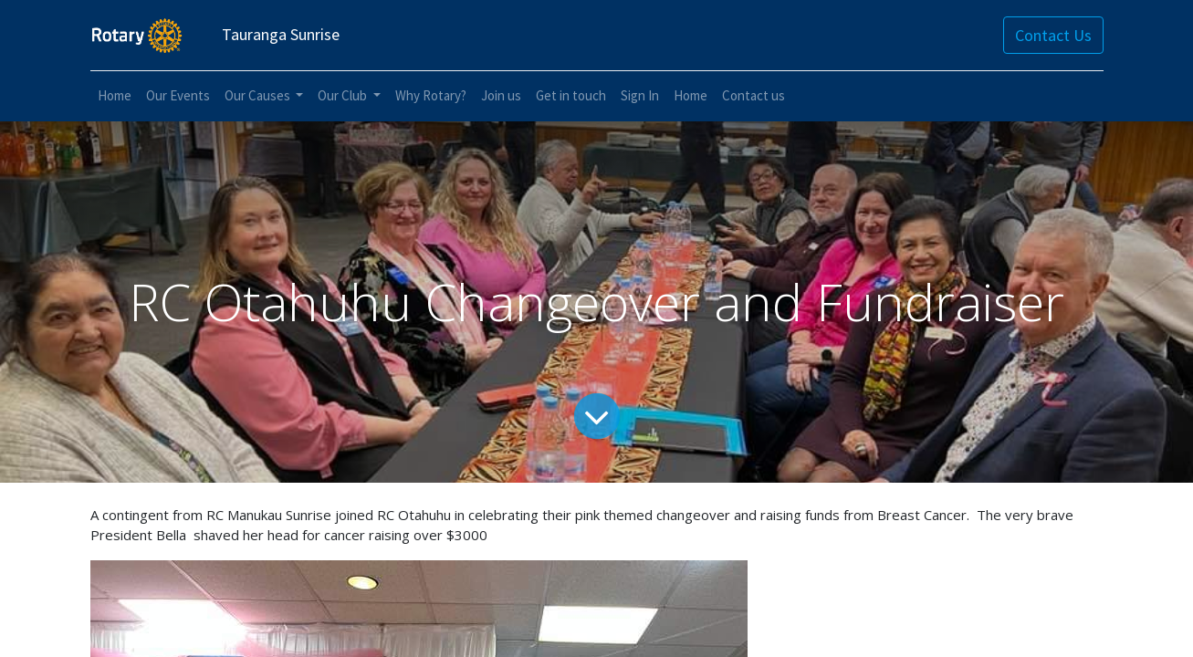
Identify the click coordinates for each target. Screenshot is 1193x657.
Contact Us (1053, 35)
